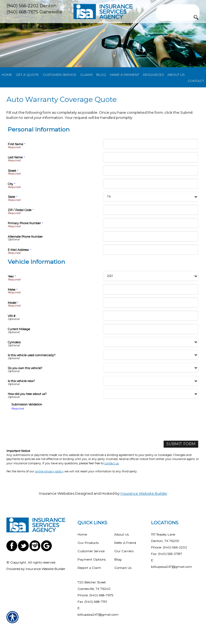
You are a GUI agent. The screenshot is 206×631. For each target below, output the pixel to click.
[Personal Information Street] (150, 170)
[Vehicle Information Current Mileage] (150, 329)
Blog (118, 559)
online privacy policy (49, 471)
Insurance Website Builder (143, 493)
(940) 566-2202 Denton (31, 5)
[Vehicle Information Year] (150, 276)
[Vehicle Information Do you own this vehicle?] (150, 368)
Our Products (88, 542)
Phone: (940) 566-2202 (169, 547)
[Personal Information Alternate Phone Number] (150, 236)
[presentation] (52, 421)
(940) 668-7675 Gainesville (34, 12)
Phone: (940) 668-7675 (95, 595)
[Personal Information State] (150, 197)
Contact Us (122, 567)
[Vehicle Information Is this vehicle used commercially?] (150, 355)
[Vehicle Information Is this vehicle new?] (150, 381)
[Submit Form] (182, 444)
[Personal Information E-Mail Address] (150, 249)
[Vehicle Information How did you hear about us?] (150, 394)
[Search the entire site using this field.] (177, 8)
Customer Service (91, 551)
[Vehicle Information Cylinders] (150, 342)
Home (82, 534)
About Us (121, 534)
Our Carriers (124, 551)
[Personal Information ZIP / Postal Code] (150, 210)
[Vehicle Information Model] (150, 302)
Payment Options (92, 559)
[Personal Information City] (150, 184)
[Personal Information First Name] (150, 144)
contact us (111, 463)
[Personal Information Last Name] (150, 157)
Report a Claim (89, 567)
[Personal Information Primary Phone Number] (150, 223)
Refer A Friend (125, 542)
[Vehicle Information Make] (150, 289)
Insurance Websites (56, 493)
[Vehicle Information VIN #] (150, 316)
